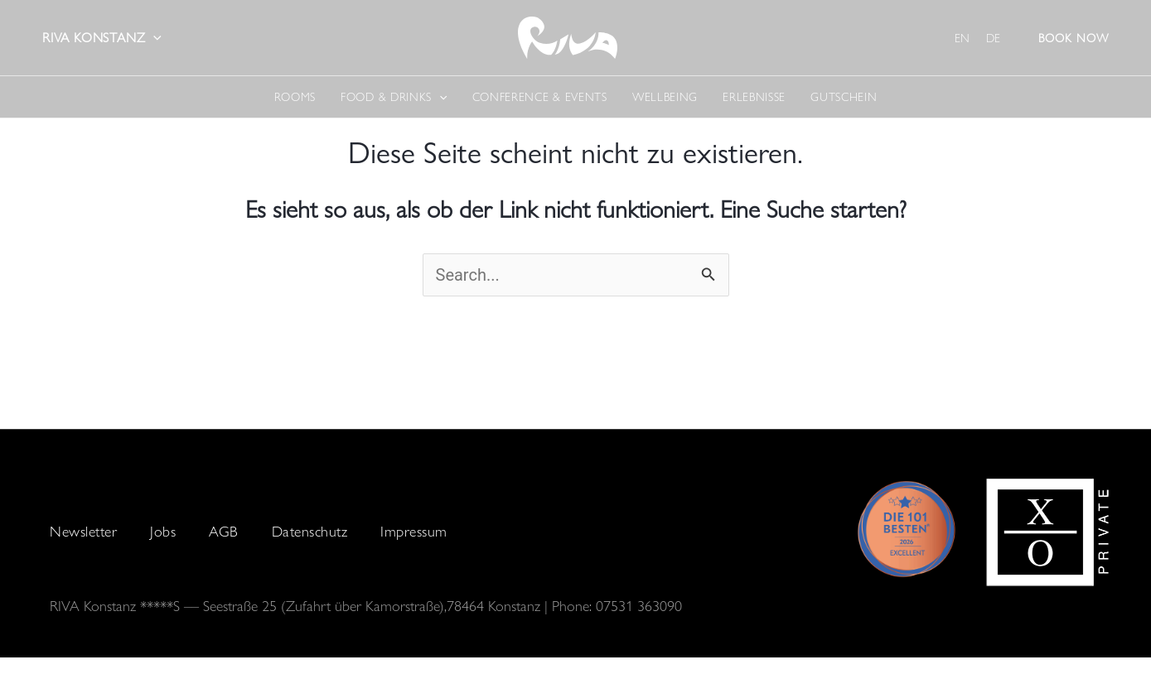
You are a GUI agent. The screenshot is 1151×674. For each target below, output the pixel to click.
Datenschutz (310, 531)
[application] (153, 38)
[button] (1073, 38)
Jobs (163, 531)
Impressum (413, 531)
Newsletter (83, 531)
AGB (224, 531)
